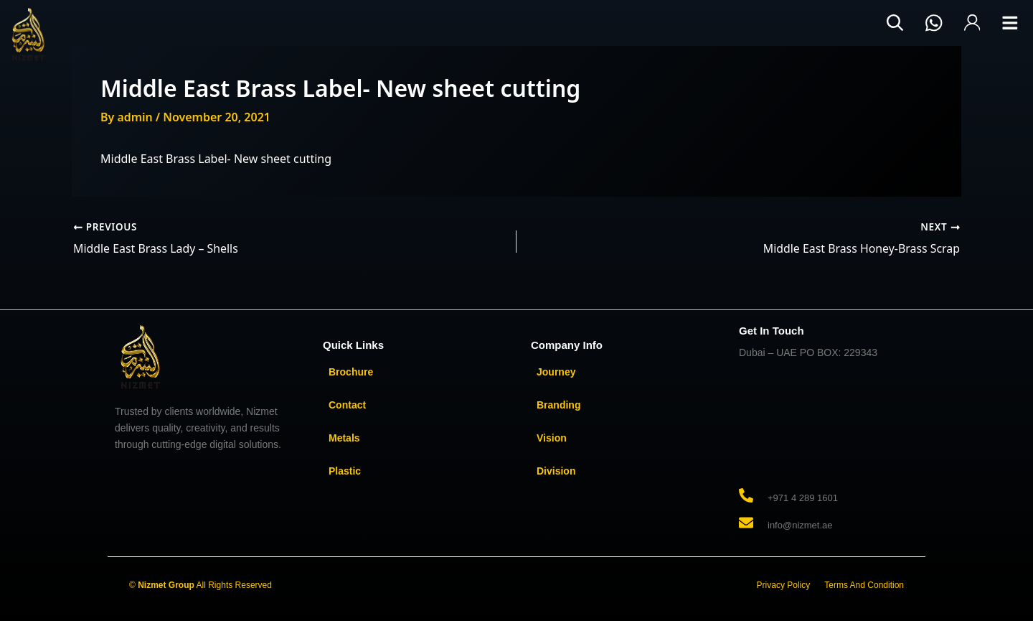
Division (556, 470)
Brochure (351, 371)
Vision (552, 437)
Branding (558, 404)
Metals (344, 437)
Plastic (345, 470)
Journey (556, 371)
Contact (347, 404)
